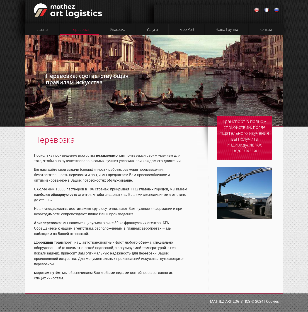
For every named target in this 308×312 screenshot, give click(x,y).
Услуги (152, 29)
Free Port (186, 29)
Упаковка (117, 29)
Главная (42, 29)
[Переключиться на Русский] (276, 10)
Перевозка (80, 29)
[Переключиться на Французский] (267, 10)
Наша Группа (227, 29)
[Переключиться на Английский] (257, 10)
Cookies (272, 301)
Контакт (265, 29)
